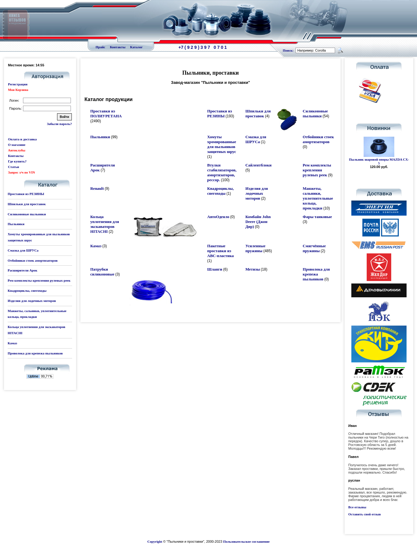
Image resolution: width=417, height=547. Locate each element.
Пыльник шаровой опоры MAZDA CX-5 (379, 161)
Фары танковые (317, 216)
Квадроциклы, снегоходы (27, 290)
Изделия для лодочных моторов (32, 301)
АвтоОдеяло (218, 216)
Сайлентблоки (258, 165)
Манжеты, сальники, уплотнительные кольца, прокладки (318, 198)
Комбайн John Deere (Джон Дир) (258, 221)
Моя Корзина (18, 90)
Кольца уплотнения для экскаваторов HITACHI (104, 224)
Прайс (100, 47)
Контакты (117, 47)
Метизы (252, 269)
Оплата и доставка (22, 139)
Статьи (13, 167)
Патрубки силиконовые (102, 271)
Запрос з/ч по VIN (21, 172)
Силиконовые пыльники (27, 214)
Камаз (12, 343)
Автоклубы (16, 150)
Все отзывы (357, 507)
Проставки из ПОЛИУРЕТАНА (106, 113)
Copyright (154, 541)
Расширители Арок (22, 270)
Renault (97, 188)
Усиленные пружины (255, 248)
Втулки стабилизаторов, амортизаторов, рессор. (221, 172)
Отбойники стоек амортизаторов (33, 260)
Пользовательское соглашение (246, 541)
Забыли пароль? (59, 124)
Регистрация (17, 84)
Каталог (136, 47)
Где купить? (17, 161)
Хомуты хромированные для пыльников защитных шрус (221, 144)
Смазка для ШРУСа (23, 250)
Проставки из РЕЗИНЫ (26, 194)
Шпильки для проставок (27, 204)
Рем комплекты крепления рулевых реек (39, 280)
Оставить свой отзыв (364, 514)
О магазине (16, 145)
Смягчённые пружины (314, 248)
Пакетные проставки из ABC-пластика (220, 251)
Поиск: (288, 50)
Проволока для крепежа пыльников (35, 353)
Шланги (214, 269)
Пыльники (16, 224)
